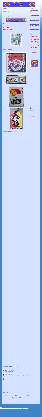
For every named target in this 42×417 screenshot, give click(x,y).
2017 (31, 104)
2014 (31, 107)
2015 (31, 106)
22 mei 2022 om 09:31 (11, 374)
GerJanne (4, 51)
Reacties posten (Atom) (18, 397)
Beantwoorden (6, 372)
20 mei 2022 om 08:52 (11, 370)
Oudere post (27, 395)
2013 (31, 108)
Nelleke (4, 107)
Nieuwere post (5, 395)
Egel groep (16, 16)
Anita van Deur (7, 370)
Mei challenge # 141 (34, 94)
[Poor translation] (2, 407)
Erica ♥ (32, 115)
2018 (31, 103)
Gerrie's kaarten (7, 374)
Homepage (16, 395)
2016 (31, 105)
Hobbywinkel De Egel (13, 47)
